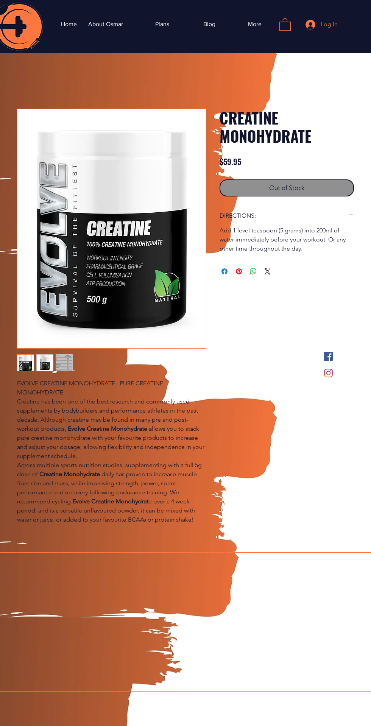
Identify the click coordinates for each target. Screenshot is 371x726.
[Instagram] (328, 373)
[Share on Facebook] (224, 271)
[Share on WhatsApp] (253, 271)
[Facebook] (328, 356)
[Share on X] (267, 271)
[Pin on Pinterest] (238, 271)
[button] (285, 24)
